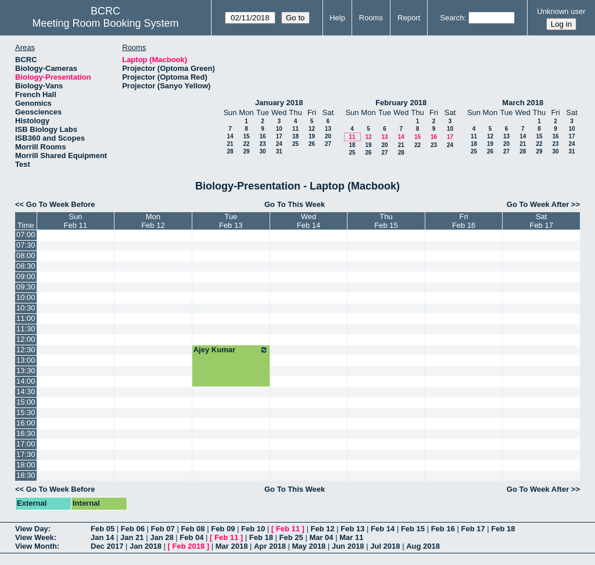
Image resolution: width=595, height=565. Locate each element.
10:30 (25, 307)
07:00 (25, 234)
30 (262, 151)
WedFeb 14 (308, 221)
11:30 (25, 328)
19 (312, 136)
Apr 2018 (270, 546)
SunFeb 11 (75, 221)
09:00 (25, 276)
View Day (31, 528)
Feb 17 (473, 528)
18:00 (25, 464)
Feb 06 (133, 528)
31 (279, 151)
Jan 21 (132, 537)
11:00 (25, 318)
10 (279, 129)
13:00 (25, 360)
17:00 (25, 443)
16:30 (25, 433)
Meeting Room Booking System (105, 23)
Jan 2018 (146, 546)
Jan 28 (161, 537)
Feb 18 (503, 528)
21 (230, 144)
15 (246, 136)
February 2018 (400, 102)
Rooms (371, 17)
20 (328, 136)
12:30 (25, 349)
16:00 (25, 423)
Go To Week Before (60, 204)
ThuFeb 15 (385, 221)
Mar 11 (351, 537)
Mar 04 (321, 537)
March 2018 (522, 102)
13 (328, 129)
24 (279, 144)
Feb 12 (322, 528)
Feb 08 (193, 528)
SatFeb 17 (541, 221)
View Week (34, 537)
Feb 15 (413, 528)
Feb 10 (253, 528)
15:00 (25, 402)
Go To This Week (294, 204)
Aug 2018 (423, 546)
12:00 (25, 339)
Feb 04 (191, 537)
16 (262, 136)
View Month (36, 546)
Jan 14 (102, 537)
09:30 (25, 286)
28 (230, 151)
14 (230, 136)
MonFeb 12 (152, 221)
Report (408, 17)
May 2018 (309, 546)
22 (246, 144)
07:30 (25, 245)
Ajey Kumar (230, 350)
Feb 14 (383, 528)
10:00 (25, 297)
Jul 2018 (385, 546)
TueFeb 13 (230, 221)
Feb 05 (102, 528)
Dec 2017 (107, 546)
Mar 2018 (232, 546)
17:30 (25, 454)
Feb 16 (443, 528)
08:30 (25, 266)
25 (295, 144)
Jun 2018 (348, 546)
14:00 (25, 381)
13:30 (25, 370)
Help (337, 17)
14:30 (25, 391)
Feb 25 (291, 537)
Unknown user (561, 11)
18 (295, 136)
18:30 (25, 475)
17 (279, 136)
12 (312, 129)
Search (452, 17)
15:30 (25, 412)
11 (295, 129)
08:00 (25, 255)
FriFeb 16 (463, 221)
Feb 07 (163, 528)
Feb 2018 (189, 546)
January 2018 (279, 102)
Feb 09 (223, 528)
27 (328, 144)
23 (262, 144)
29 (246, 151)
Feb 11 (288, 528)
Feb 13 (352, 528)
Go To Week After (538, 204)
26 (312, 144)
